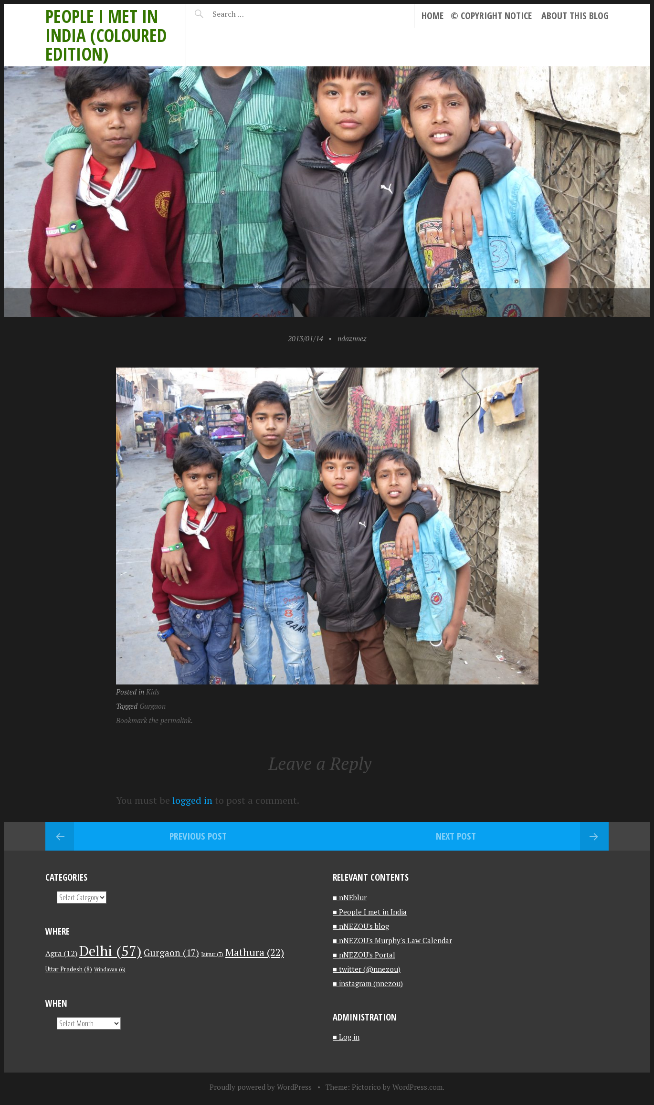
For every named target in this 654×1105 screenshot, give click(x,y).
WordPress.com (417, 1087)
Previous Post (198, 836)
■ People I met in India (370, 911)
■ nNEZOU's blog (361, 926)
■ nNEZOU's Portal (364, 954)
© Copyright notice (491, 15)
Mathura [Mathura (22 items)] (254, 952)
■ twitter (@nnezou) (367, 969)
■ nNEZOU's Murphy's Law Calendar (392, 940)
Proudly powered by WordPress (261, 1087)
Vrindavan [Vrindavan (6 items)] (110, 969)
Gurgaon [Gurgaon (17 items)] (171, 952)
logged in (192, 800)
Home (432, 15)
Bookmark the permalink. (154, 720)
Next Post (456, 836)
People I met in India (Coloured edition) (106, 35)
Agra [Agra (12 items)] (61, 953)
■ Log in (346, 1037)
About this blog (575, 15)
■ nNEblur (350, 897)
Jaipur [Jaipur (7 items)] (212, 954)
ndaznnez (352, 338)
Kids (152, 691)
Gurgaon (152, 706)
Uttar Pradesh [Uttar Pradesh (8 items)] (68, 969)
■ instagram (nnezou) (368, 983)
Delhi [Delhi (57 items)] (110, 951)
